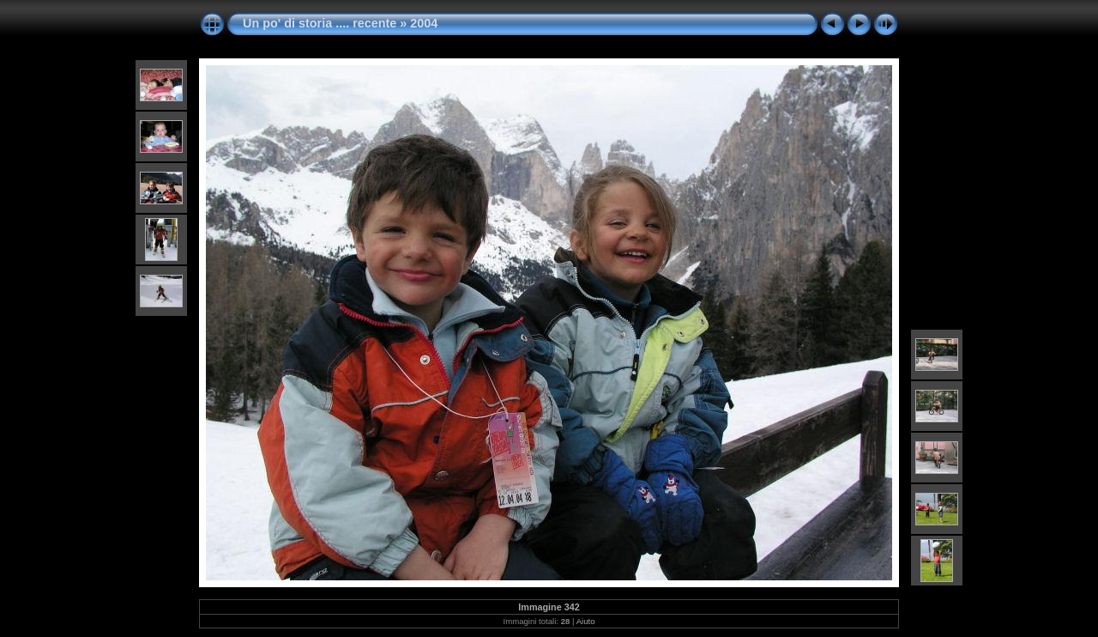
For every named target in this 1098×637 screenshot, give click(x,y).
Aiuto (585, 621)
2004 (423, 23)
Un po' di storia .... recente (319, 23)
